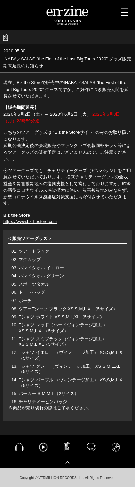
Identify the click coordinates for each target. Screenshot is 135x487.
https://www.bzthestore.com (30, 221)
